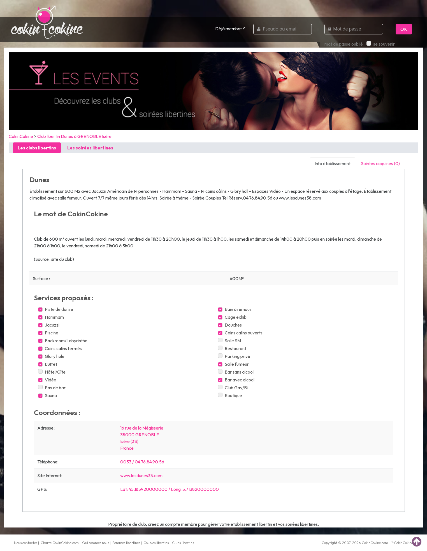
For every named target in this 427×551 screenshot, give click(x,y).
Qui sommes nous (95, 542)
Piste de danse (55, 309)
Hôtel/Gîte (52, 372)
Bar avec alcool (236, 380)
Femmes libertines (126, 542)
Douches (230, 325)
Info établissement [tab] (333, 163)
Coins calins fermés (60, 348)
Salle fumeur (233, 364)
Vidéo (47, 380)
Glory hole (51, 356)
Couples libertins (156, 542)
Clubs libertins (183, 542)
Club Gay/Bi (233, 387)
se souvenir (380, 44)
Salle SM (229, 340)
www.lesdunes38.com (141, 475)
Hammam (51, 317)
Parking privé (234, 356)
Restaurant (232, 348)
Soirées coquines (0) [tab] (380, 163)
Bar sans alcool (236, 372)
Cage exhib (232, 317)
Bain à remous (235, 309)
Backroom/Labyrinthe (62, 340)
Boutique (230, 395)
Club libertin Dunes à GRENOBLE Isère (74, 136)
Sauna (47, 395)
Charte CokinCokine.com (60, 542)
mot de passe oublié (343, 44)
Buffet (47, 364)
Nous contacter (25, 542)
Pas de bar (52, 387)
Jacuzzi (48, 325)
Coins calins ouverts (240, 333)
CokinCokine (21, 136)
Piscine (48, 333)
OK (403, 29)
